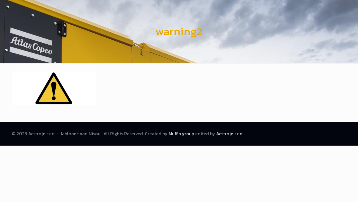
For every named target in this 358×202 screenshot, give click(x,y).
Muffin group (181, 133)
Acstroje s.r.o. (229, 133)
